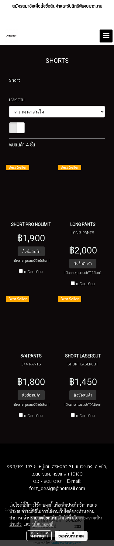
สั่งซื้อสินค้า (31, 251)
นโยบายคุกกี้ (43, 524)
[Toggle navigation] (106, 36)
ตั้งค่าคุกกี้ (39, 535)
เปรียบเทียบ (33, 271)
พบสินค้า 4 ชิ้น (22, 145)
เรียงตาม (19, 99)
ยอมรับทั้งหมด (71, 535)
